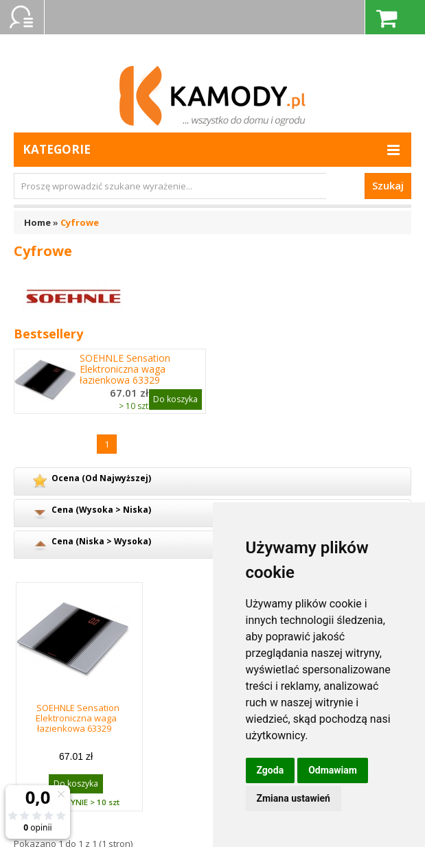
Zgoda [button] (270, 770)
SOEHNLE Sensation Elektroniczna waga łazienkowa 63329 (125, 369)
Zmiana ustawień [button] (293, 798)
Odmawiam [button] (332, 770)
